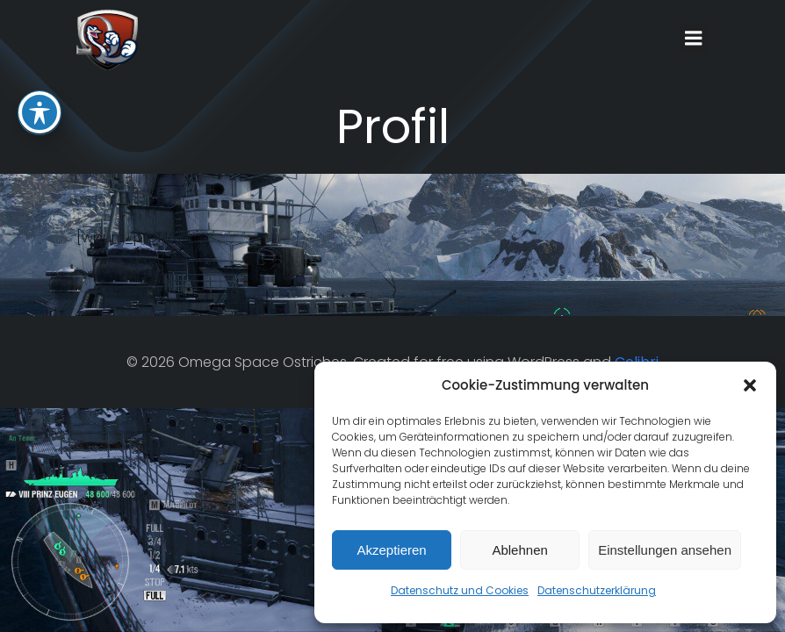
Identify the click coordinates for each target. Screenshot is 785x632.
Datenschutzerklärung (596, 590)
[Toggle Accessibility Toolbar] (39, 47)
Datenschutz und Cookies (460, 590)
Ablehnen (519, 549)
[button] (750, 385)
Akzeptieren (391, 549)
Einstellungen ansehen (664, 549)
